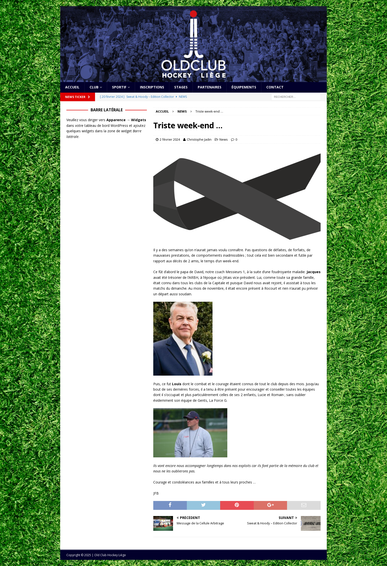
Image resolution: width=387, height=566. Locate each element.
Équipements (244, 87)
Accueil (72, 87)
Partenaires (209, 87)
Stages (181, 87)
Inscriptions (152, 87)
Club (94, 87)
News (223, 139)
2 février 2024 (170, 139)
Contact (275, 87)
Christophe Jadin (199, 139)
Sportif (119, 87)
